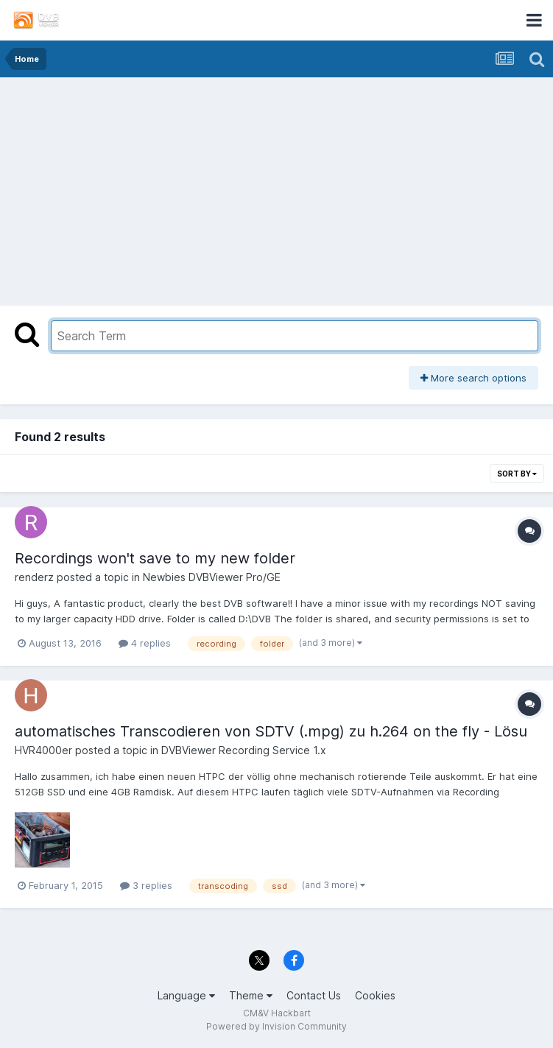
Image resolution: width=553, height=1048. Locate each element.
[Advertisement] (277, 188)
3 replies (146, 885)
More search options (473, 378)
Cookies (375, 995)
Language (186, 995)
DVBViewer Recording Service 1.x (243, 750)
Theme (250, 995)
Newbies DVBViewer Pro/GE (212, 577)
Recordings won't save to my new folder (155, 558)
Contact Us (313, 995)
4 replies (145, 643)
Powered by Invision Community (276, 1026)
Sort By (517, 473)
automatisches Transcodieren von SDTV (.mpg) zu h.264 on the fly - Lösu (271, 731)
